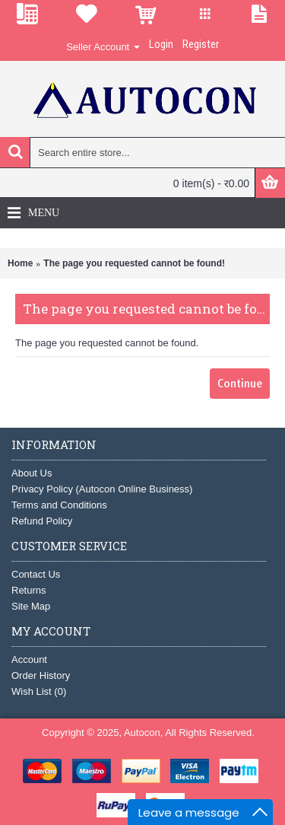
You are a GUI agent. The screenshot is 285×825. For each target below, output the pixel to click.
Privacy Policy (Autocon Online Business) (101, 489)
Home (20, 263)
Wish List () (38, 691)
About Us (31, 473)
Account (29, 659)
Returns (28, 590)
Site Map (30, 606)
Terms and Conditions (59, 505)
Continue (239, 383)
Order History (40, 675)
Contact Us (35, 574)
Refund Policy (41, 521)
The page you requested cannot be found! (134, 263)
